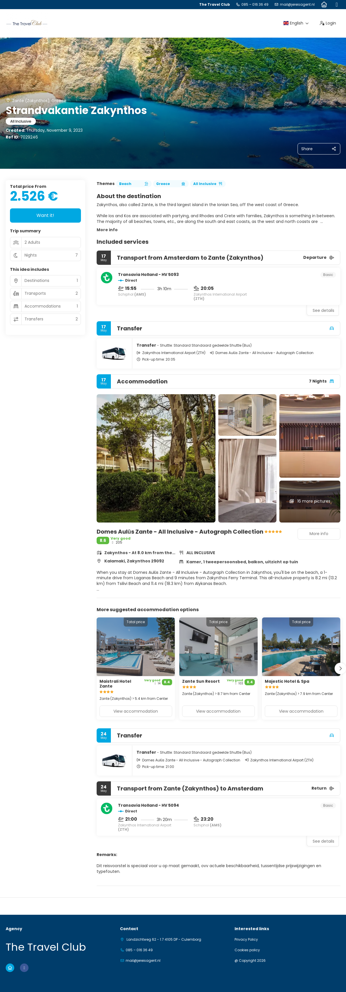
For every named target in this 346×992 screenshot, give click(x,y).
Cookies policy (247, 950)
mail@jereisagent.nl (297, 4)
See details (323, 310)
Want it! (45, 215)
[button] (340, 668)
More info (107, 230)
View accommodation (135, 711)
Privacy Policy (246, 939)
